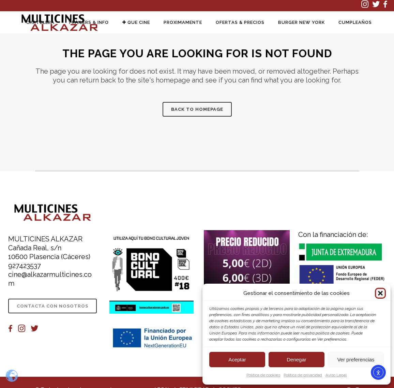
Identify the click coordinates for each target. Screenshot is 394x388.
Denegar (296, 359)
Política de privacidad (303, 375)
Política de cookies (263, 375)
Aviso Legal (336, 375)
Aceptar (237, 359)
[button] (380, 293)
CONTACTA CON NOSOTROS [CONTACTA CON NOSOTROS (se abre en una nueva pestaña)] (52, 306)
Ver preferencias (355, 359)
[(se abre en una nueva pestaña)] (366, 5)
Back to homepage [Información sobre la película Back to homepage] (197, 109)
